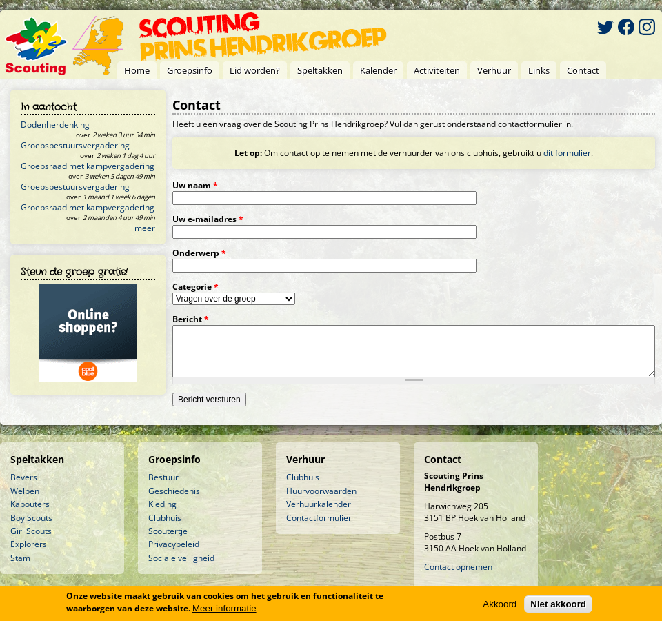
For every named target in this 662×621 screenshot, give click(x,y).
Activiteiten (437, 70)
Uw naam (195, 185)
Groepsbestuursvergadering (75, 145)
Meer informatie (224, 608)
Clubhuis (164, 518)
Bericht (190, 319)
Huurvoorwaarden (321, 491)
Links (539, 70)
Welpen (24, 491)
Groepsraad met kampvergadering (87, 166)
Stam (20, 558)
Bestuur (163, 477)
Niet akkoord (558, 604)
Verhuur (494, 70)
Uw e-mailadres (207, 219)
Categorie (195, 287)
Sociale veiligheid (181, 558)
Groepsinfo (189, 70)
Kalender (378, 70)
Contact (583, 70)
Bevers (23, 477)
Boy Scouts (31, 518)
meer (144, 228)
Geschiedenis (174, 491)
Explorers (28, 544)
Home (137, 70)
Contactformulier (319, 518)
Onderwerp (199, 253)
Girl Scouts (31, 531)
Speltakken (320, 70)
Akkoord (499, 604)
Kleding (162, 504)
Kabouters (30, 504)
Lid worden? (255, 70)
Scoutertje (168, 531)
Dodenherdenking (55, 124)
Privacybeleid (173, 544)
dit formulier (567, 153)
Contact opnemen (458, 567)
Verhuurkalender (318, 504)
